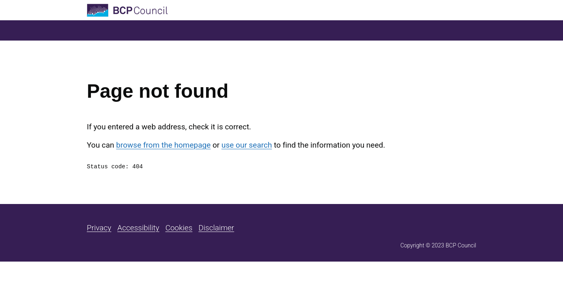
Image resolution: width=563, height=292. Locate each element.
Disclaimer (216, 227)
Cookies (179, 227)
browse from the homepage (163, 145)
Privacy (99, 227)
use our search (246, 145)
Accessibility (138, 227)
